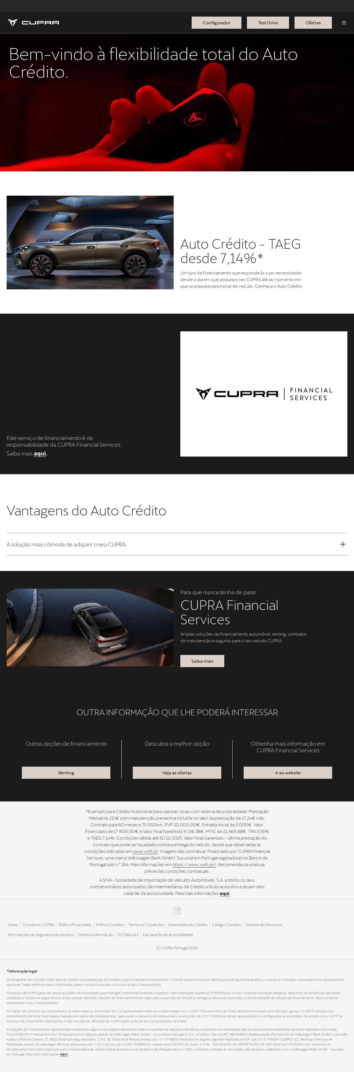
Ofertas (313, 22)
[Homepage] (33, 22)
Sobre (13, 924)
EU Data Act (128, 934)
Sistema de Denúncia (263, 924)
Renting (66, 772)
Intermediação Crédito (187, 924)
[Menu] (344, 22)
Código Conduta (226, 924)
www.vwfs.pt (145, 851)
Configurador (216, 22)
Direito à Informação (95, 934)
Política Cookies (110, 924)
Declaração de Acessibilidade (168, 934)
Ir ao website (288, 772)
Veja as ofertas (177, 772)
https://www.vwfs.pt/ (194, 864)
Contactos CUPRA (38, 924)
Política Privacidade (75, 924)
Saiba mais (202, 661)
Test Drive (268, 22)
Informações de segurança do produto (41, 934)
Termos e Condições (146, 924)
